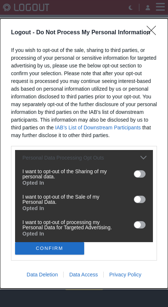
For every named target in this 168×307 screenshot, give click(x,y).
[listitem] (84, 157)
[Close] (154, 33)
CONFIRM (49, 248)
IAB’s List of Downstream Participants (98, 127)
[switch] (140, 174)
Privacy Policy (125, 275)
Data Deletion (42, 275)
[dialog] (84, 153)
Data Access (83, 275)
